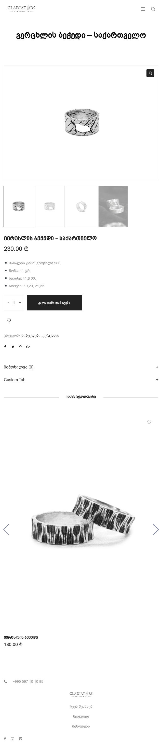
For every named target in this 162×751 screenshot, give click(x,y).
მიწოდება (81, 726)
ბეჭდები (33, 335)
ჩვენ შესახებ (81, 706)
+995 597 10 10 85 (28, 681)
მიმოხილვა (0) (18, 367)
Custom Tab (14, 380)
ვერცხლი (51, 335)
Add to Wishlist (9, 320)
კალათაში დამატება (54, 303)
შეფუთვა (81, 716)
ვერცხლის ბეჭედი (21, 637)
